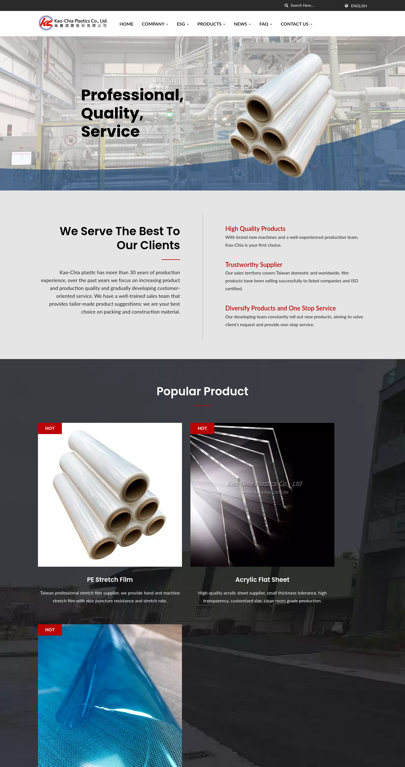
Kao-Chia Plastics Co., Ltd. (101, 757)
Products (211, 23)
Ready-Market (353, 757)
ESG (183, 23)
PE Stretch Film (90, 540)
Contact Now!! (340, 608)
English (359, 6)
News (242, 23)
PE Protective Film (315, 540)
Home (126, 23)
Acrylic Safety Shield (230, 697)
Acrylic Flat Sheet (203, 540)
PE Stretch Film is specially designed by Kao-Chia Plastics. (242, 669)
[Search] (316, 5)
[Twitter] (47, 712)
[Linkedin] (54, 712)
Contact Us (296, 23)
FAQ (265, 23)
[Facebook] (40, 712)
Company (155, 23)
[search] (286, 5)
